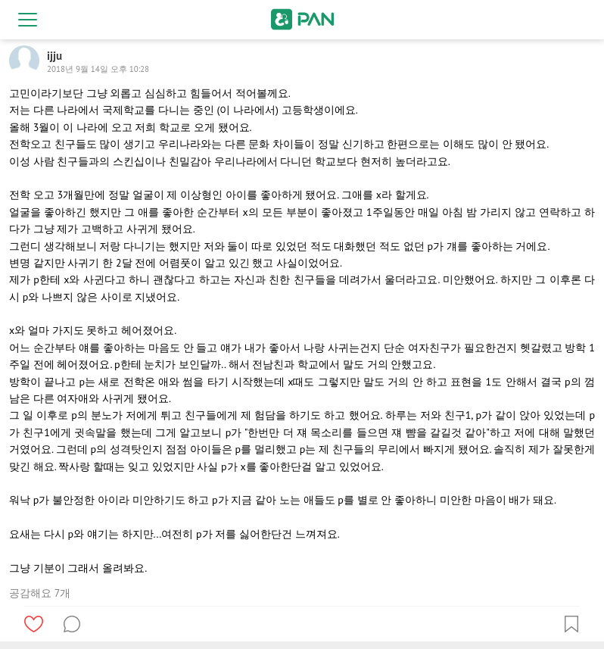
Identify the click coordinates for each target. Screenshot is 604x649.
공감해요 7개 (39, 593)
